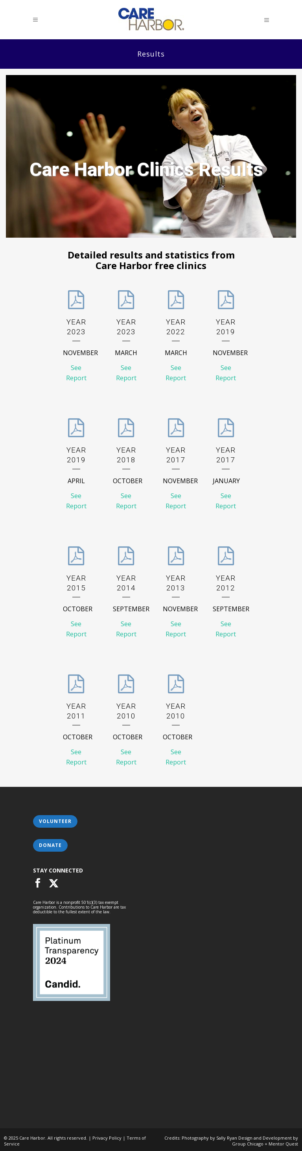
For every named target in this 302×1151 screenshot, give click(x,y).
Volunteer (55, 821)
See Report (76, 372)
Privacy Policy (107, 1138)
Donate (50, 845)
